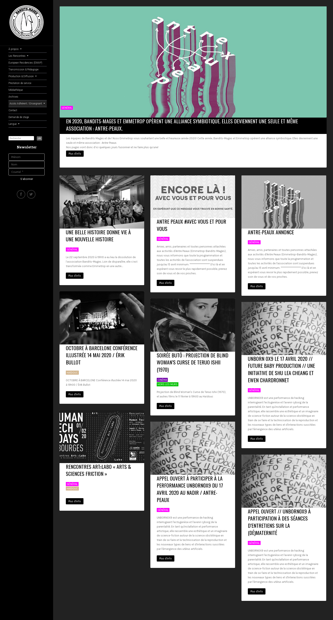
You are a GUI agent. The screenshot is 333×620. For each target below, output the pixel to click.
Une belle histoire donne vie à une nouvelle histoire (98, 233)
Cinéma (162, 378)
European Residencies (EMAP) (25, 62)
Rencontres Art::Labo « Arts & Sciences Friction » (98, 468)
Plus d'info (75, 153)
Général (67, 107)
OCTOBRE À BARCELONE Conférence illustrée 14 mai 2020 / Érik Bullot (101, 353)
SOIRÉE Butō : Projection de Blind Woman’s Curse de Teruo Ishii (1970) (192, 360)
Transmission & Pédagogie (23, 69)
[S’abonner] (26, 179)
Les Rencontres (18, 55)
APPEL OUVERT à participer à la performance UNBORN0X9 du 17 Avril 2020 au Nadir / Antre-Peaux (190, 487)
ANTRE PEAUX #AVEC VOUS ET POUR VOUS (191, 223)
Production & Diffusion (22, 76)
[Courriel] (26, 171)
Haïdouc (72, 371)
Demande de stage (18, 117)
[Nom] (26, 164)
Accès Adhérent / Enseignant (27, 103)
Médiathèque (15, 89)
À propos (14, 49)
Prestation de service (19, 83)
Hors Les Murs (168, 382)
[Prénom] (26, 157)
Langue (13, 123)
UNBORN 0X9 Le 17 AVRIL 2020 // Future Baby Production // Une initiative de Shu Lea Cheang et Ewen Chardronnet (281, 367)
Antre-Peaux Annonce (271, 230)
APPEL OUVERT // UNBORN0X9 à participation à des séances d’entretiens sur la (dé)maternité (279, 520)
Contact (12, 110)
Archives (13, 96)
